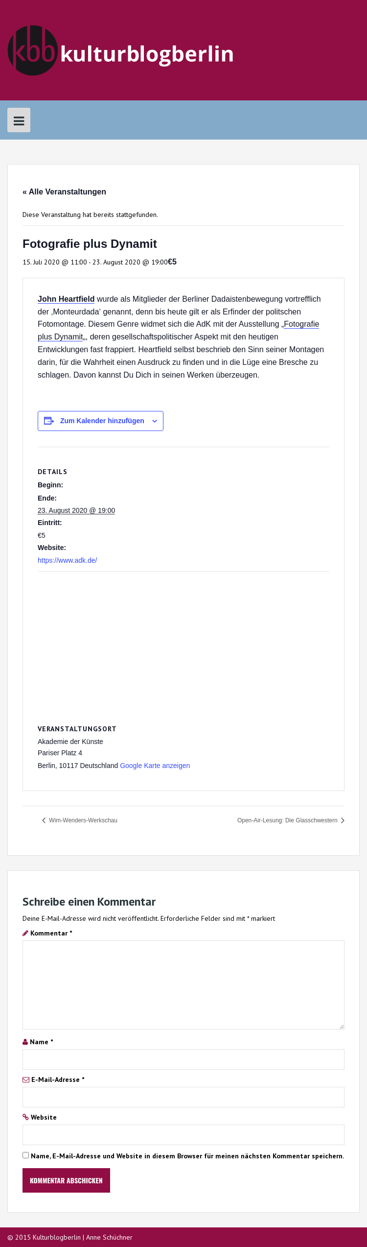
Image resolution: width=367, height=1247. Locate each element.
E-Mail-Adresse (57, 1079)
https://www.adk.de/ (67, 560)
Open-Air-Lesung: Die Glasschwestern (288, 820)
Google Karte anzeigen (155, 765)
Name (41, 1041)
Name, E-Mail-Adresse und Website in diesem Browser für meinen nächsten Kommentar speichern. (187, 1155)
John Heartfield (66, 299)
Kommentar (51, 933)
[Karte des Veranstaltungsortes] (183, 642)
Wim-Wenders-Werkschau (82, 820)
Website (44, 1117)
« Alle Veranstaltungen (64, 192)
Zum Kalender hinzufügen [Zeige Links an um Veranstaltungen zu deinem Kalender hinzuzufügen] (102, 421)
